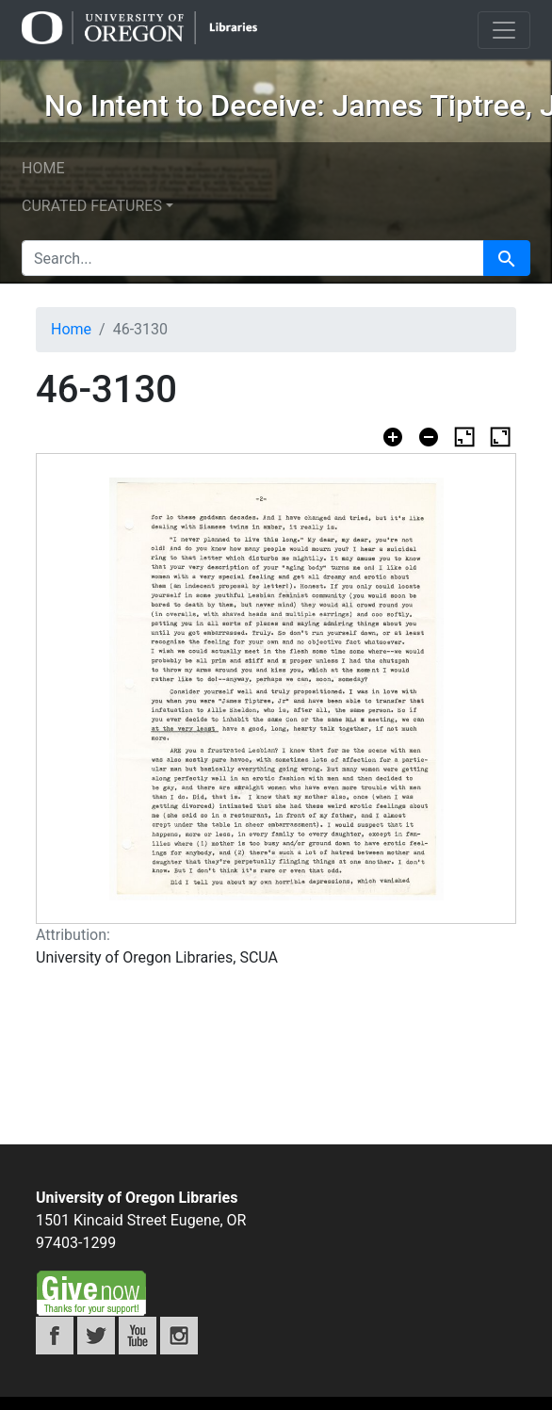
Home (43, 168)
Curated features (92, 206)
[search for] (253, 258)
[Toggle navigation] (504, 30)
